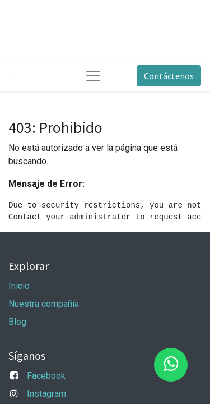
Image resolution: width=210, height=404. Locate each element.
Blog (17, 321)
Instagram (46, 393)
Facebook (46, 375)
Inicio (19, 286)
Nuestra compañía (43, 304)
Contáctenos (169, 75)
